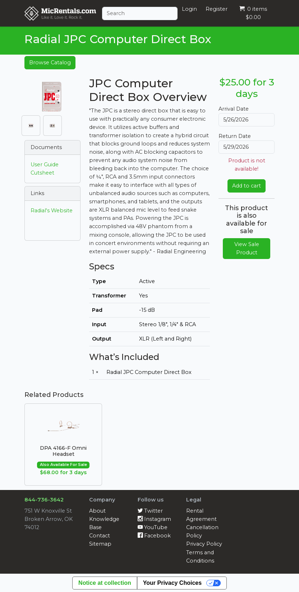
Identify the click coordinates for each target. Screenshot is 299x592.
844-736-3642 (44, 499)
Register (216, 9)
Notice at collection (104, 583)
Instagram (154, 519)
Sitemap (100, 544)
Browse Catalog (50, 62)
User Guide (45, 164)
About (97, 511)
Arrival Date (233, 109)
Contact (99, 535)
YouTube (152, 527)
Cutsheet (42, 173)
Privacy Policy (204, 544)
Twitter (150, 511)
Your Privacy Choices (172, 583)
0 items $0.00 (253, 13)
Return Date (234, 136)
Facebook (154, 535)
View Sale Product (246, 248)
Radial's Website (52, 210)
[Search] (140, 13)
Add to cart (246, 185)
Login (189, 9)
